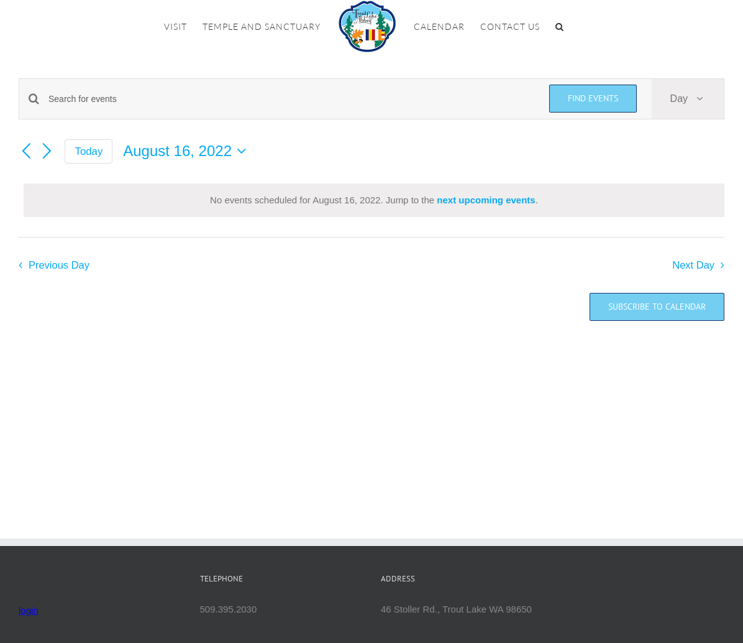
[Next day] (47, 151)
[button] (559, 27)
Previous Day (59, 265)
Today (89, 151)
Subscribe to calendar (657, 307)
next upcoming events (486, 200)
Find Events (593, 98)
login (29, 610)
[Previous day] (26, 151)
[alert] (374, 200)
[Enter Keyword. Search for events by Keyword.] (291, 99)
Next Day (693, 265)
